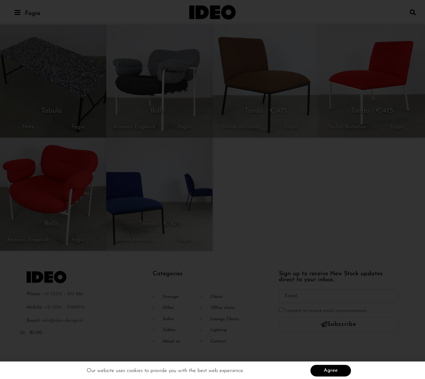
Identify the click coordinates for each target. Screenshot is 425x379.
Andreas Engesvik (134, 127)
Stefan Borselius (240, 127)
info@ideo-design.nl (62, 320)
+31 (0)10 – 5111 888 (62, 294)
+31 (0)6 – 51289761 (64, 307)
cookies (135, 372)
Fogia (33, 13)
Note (28, 127)
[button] (412, 12)
